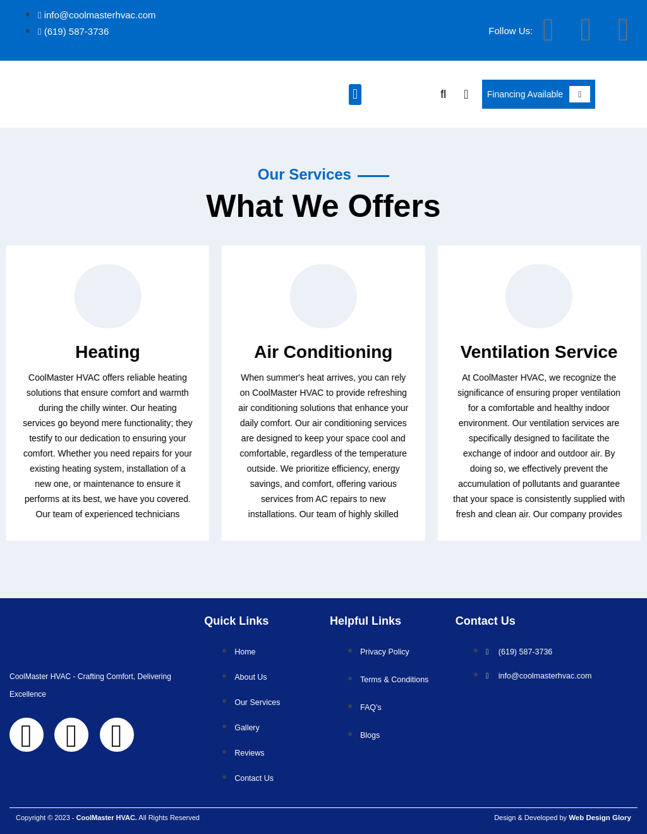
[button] (355, 95)
